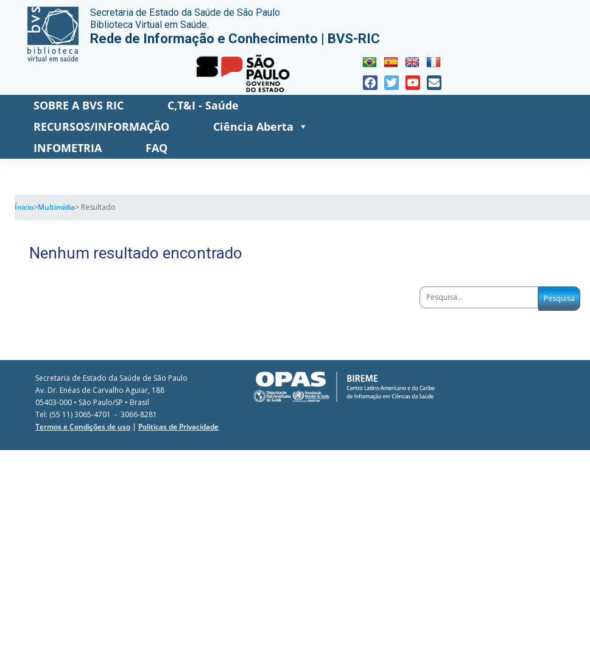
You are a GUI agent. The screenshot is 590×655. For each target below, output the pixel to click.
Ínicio (24, 207)
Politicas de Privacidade (178, 426)
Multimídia (56, 207)
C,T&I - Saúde (203, 105)
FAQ (156, 147)
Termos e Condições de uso (82, 426)
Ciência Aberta (260, 126)
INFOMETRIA (67, 147)
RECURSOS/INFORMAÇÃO (101, 126)
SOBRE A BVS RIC (78, 105)
